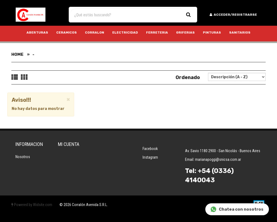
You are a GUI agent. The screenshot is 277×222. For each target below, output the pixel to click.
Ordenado (188, 77)
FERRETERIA (157, 32)
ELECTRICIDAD (125, 32)
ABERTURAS (37, 32)
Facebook (150, 148)
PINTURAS (212, 32)
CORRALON (94, 32)
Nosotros (22, 157)
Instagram (150, 157)
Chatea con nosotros (236, 209)
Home (17, 54)
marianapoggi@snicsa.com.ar (218, 159)
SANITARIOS (239, 32)
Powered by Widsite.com (31, 205)
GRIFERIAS (185, 32)
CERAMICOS (66, 32)
